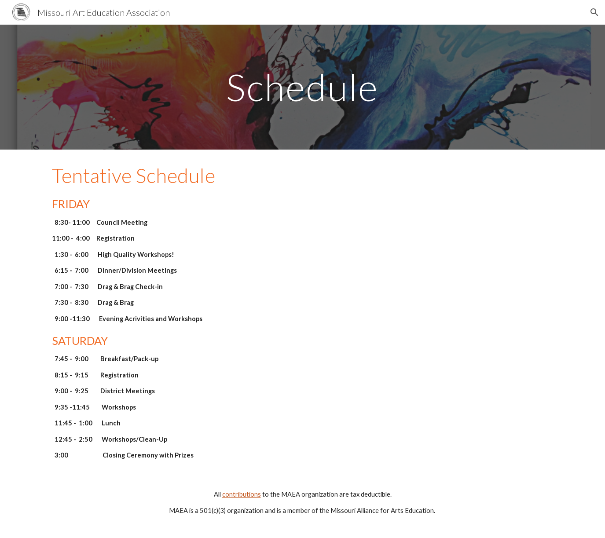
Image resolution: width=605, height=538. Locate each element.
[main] (303, 87)
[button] (594, 12)
